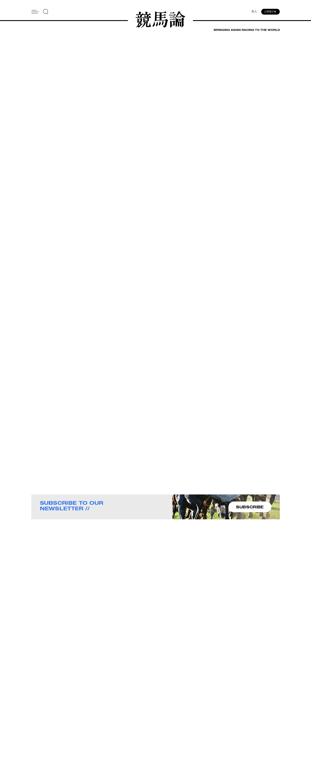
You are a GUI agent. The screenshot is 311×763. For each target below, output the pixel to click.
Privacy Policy (166, 736)
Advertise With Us (207, 719)
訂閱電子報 (270, 12)
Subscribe (163, 730)
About (160, 719)
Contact (162, 725)
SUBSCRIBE (250, 507)
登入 (254, 12)
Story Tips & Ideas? (208, 725)
